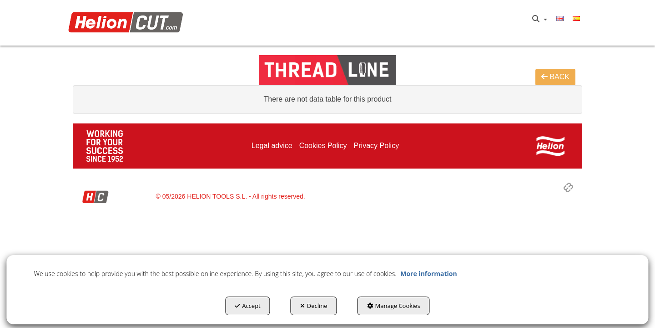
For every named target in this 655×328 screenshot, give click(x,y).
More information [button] (428, 273)
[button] (128, 23)
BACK (555, 77)
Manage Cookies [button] (393, 306)
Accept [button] (248, 306)
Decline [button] (314, 306)
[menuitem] (539, 19)
